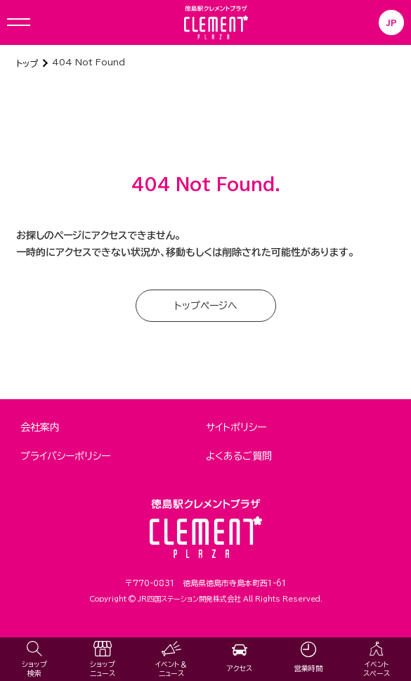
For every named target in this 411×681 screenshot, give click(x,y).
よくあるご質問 (239, 456)
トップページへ (205, 306)
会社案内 (40, 427)
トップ (27, 63)
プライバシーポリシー (65, 456)
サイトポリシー (236, 427)
